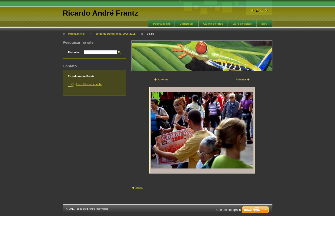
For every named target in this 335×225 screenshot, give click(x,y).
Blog (264, 23)
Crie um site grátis (228, 210)
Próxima (241, 79)
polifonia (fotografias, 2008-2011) (115, 33)
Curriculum (187, 23)
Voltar (139, 187)
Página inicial (161, 23)
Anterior (163, 79)
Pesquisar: (74, 52)
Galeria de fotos (213, 23)
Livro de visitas (242, 23)
